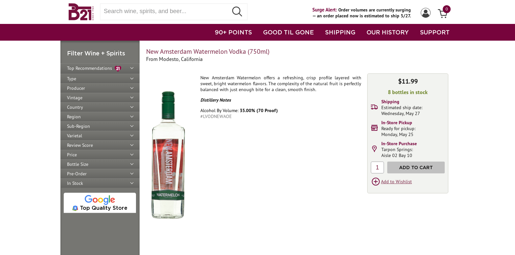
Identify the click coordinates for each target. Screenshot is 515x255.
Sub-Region (78, 126)
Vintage (74, 98)
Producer (76, 88)
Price (72, 155)
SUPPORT (435, 32)
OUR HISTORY (388, 32)
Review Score (80, 145)
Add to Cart (416, 167)
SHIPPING (340, 32)
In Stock (75, 183)
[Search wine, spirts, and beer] (166, 11)
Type (71, 79)
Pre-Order (77, 174)
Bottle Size (77, 164)
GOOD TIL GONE (288, 32)
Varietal (74, 136)
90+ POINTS (233, 32)
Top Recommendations (94, 68)
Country (75, 107)
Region (74, 117)
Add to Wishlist (396, 182)
